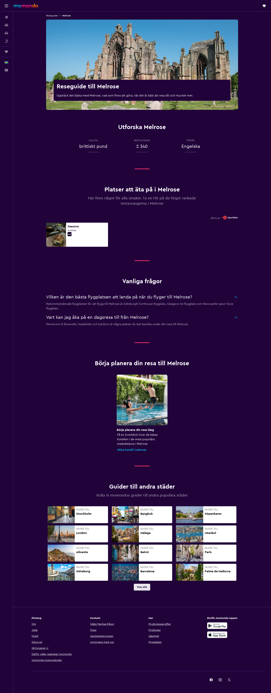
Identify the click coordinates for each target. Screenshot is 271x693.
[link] (142, 587)
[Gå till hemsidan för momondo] (26, 6)
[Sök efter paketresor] (6, 41)
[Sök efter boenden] (6, 25)
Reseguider (52, 15)
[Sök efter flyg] (6, 17)
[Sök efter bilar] (6, 33)
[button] (6, 6)
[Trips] (6, 51)
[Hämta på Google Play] (217, 625)
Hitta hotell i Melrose (131, 449)
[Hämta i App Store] (217, 634)
